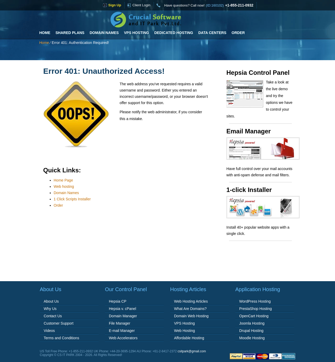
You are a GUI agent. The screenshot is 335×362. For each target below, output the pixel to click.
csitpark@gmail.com (192, 351)
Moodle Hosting (252, 338)
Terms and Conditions (61, 338)
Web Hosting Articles (191, 301)
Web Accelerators (123, 338)
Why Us (50, 309)
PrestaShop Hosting (255, 309)
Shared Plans (69, 33)
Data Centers (212, 33)
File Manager (119, 323)
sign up (114, 5)
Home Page (63, 180)
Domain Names (104, 33)
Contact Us (53, 316)
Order (238, 33)
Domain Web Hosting (191, 316)
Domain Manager (123, 316)
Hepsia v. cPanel (122, 309)
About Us (51, 301)
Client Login (141, 5)
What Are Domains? (190, 309)
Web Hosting (184, 331)
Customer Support (59, 323)
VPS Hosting (136, 33)
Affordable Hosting (189, 338)
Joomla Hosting (252, 323)
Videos (49, 331)
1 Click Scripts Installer (72, 199)
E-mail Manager (122, 331)
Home (44, 33)
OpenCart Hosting (254, 316)
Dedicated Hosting (173, 33)
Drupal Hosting (251, 331)
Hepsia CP (117, 301)
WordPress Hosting (255, 301)
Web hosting (64, 186)
